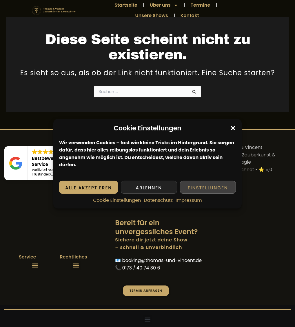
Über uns (164, 5)
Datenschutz (158, 200)
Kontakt (190, 15)
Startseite (125, 5)
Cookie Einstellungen (117, 200)
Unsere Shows (151, 15)
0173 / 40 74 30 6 (141, 268)
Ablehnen (149, 188)
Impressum (189, 200)
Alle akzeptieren (88, 188)
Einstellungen (208, 188)
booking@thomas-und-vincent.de (162, 260)
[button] (233, 128)
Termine (200, 5)
